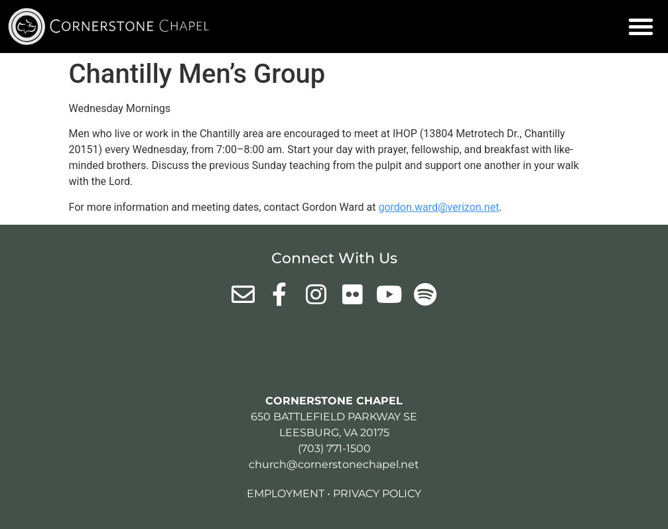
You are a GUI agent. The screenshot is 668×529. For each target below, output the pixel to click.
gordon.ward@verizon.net (438, 207)
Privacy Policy (377, 493)
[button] (641, 26)
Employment (285, 493)
